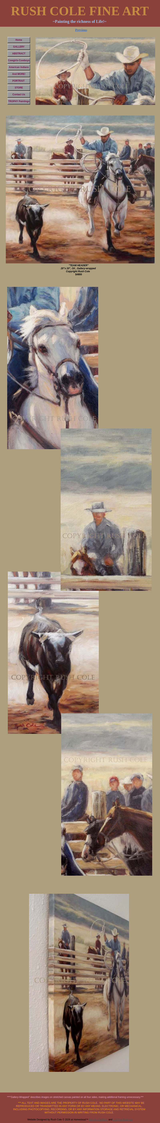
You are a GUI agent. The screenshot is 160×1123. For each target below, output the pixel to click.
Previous (81, 30)
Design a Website (98, 1119)
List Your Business (123, 1119)
